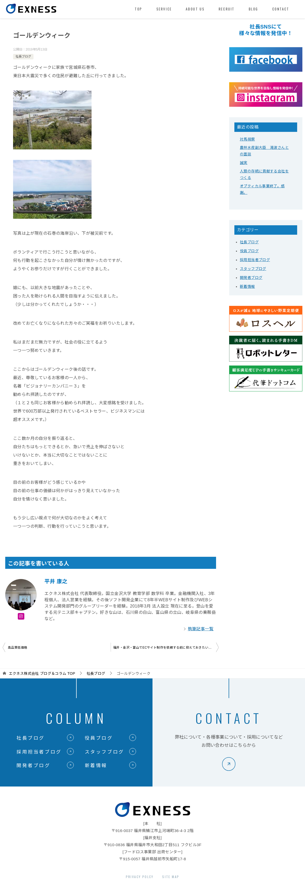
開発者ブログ (251, 278)
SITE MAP (170, 876)
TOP (138, 9)
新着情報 (247, 286)
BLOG (253, 9)
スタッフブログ (253, 269)
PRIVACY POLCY (140, 876)
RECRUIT (227, 9)
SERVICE (164, 9)
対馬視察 (247, 139)
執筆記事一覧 (200, 629)
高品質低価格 (17, 647)
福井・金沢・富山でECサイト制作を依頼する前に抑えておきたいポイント (166, 647)
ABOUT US (195, 9)
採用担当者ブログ (255, 260)
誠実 (243, 163)
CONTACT (280, 9)
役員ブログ (249, 251)
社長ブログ (23, 56)
